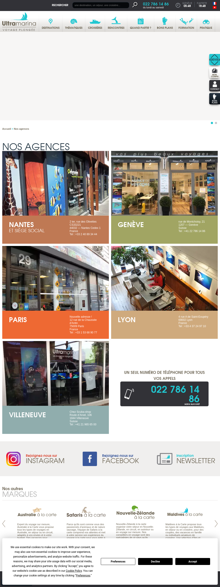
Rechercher (60, 5)
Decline (155, 561)
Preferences (118, 561)
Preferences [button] (83, 575)
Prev (3, 523)
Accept (193, 561)
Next (216, 523)
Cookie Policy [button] (74, 570)
